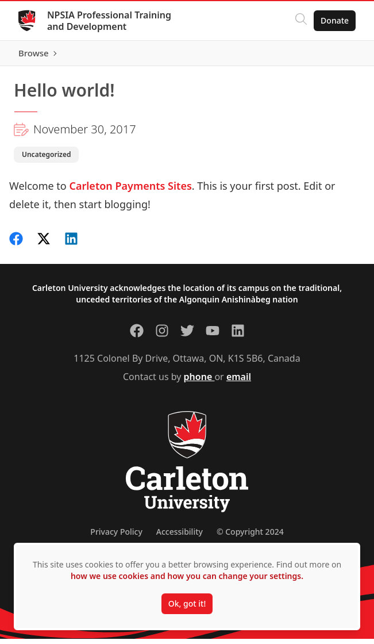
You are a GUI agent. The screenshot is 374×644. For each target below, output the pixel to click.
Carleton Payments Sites (130, 191)
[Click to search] (301, 20)
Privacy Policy (116, 536)
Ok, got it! (187, 603)
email (238, 381)
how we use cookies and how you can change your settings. (187, 575)
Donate (335, 20)
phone (199, 381)
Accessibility (179, 536)
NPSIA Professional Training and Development (109, 20)
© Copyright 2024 (250, 536)
